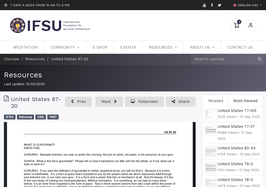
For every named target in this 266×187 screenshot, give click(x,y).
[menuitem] (26, 47)
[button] (78, 102)
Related (215, 100)
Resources (23, 74)
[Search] (257, 59)
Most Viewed (245, 100)
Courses (11, 59)
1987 (53, 117)
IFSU (10, 117)
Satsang (25, 117)
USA (40, 117)
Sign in (250, 25)
